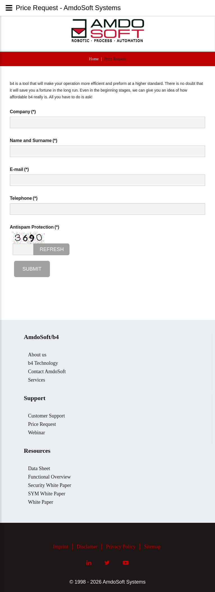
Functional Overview (49, 477)
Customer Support (46, 416)
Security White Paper (49, 485)
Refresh (52, 249)
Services (36, 380)
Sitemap (152, 546)
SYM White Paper (46, 493)
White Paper (40, 502)
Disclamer (87, 546)
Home (94, 59)
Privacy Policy (121, 546)
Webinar (36, 432)
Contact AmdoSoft (47, 371)
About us (37, 354)
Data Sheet (39, 468)
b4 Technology (43, 363)
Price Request (42, 424)
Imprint (60, 546)
